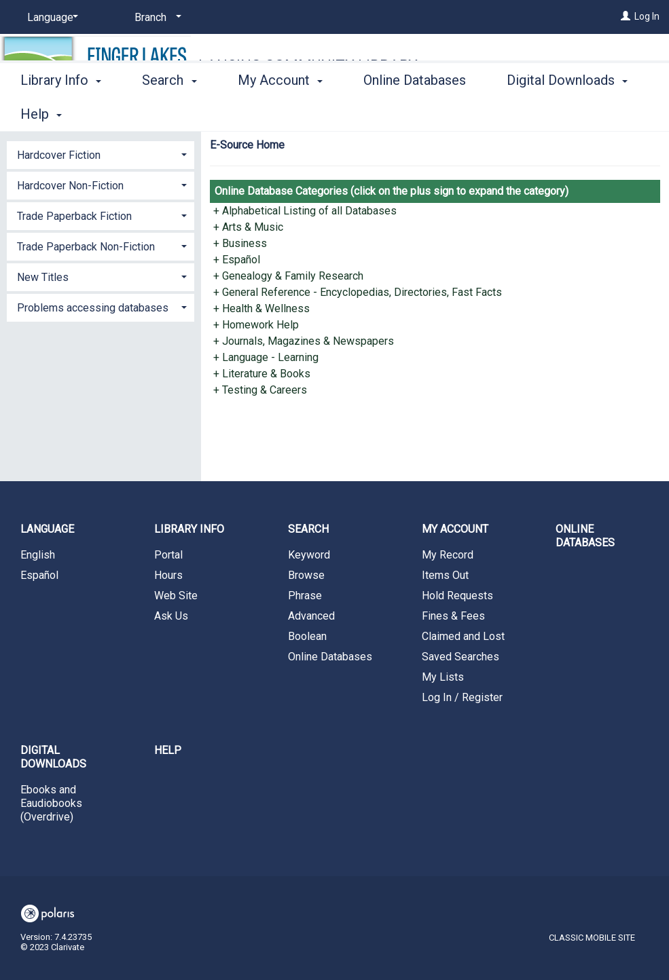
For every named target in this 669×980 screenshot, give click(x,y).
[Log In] (625, 16)
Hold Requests (457, 595)
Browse (306, 575)
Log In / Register (462, 697)
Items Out (445, 575)
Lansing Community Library (308, 65)
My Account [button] (280, 112)
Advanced (311, 615)
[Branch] (155, 17)
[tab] (100, 153)
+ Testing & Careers (260, 389)
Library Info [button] (60, 112)
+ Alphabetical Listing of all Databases (305, 210)
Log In (646, 16)
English (37, 554)
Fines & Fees (453, 615)
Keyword (309, 554)
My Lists (443, 677)
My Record (447, 554)
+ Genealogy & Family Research (288, 275)
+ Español (236, 259)
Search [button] (169, 112)
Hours (168, 575)
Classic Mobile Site (592, 937)
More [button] (533, 114)
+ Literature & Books (261, 373)
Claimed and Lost (463, 636)
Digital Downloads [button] (53, 757)
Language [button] (47, 529)
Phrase (305, 595)
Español (39, 575)
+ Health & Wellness (261, 308)
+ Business (240, 243)
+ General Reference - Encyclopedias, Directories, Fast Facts (357, 292)
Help (167, 750)
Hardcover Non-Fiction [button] (70, 185)
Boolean (307, 636)
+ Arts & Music (248, 227)
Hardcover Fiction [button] (59, 155)
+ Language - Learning (266, 357)
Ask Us (171, 615)
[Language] (50, 17)
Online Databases (414, 112)
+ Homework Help (256, 324)
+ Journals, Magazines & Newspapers (303, 341)
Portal (168, 554)
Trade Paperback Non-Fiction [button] (86, 246)
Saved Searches (460, 656)
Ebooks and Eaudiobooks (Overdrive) (51, 803)
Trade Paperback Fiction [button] (74, 216)
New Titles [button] (43, 277)
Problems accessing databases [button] (92, 307)
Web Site (176, 595)
